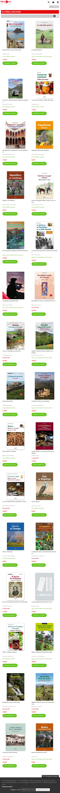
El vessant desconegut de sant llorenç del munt (15, 250)
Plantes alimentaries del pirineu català (42, 652)
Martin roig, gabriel (7, 405)
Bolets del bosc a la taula (9, 451)
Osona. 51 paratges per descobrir (11, 351)
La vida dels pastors (37, 50)
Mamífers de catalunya (8, 200)
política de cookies (7, 786)
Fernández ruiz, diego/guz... (38, 154)
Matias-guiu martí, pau (8, 656)
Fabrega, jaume (35, 104)
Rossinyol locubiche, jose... (9, 706)
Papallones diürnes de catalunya (40, 150)
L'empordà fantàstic (7, 401)
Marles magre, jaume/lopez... (9, 204)
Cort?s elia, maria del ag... (38, 405)
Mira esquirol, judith (36, 706)
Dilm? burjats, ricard (7, 305)
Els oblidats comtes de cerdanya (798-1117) (43, 300)
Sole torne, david (36, 254)
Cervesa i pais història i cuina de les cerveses (14, 501)
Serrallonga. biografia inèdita (10, 300)
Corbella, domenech (7, 606)
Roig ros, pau (5, 54)
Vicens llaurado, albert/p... (38, 555)
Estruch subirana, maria (37, 204)
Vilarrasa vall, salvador (37, 54)
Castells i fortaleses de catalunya (40, 401)
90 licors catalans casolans (9, 652)
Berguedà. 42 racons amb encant (11, 702)
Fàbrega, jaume (35, 455)
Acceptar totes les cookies (42, 789)
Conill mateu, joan (6, 355)
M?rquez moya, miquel (8, 455)
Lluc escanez (34, 756)
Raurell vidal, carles (7, 104)
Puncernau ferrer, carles (37, 355)
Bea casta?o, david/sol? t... (9, 505)
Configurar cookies (15, 789)
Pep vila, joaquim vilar (7, 756)
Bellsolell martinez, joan (8, 154)
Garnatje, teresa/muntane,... (38, 656)
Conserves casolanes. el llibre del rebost (42, 100)
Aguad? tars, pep (36, 505)
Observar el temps (7, 551)
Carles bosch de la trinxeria (9, 752)
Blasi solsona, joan (36, 305)
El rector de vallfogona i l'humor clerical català (14, 602)
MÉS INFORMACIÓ (38, 314)
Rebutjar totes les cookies (28, 789)
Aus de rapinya (35, 501)
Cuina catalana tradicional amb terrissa (42, 602)
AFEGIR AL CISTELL (10, 63)
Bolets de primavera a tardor (39, 752)
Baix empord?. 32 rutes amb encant (11, 50)
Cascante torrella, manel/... (8, 555)
